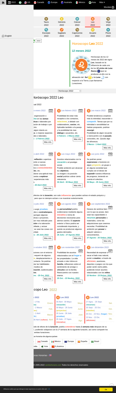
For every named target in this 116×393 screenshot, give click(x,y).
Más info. (55, 151)
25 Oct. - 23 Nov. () (96, 339)
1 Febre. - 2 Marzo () (45, 333)
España (93, 366)
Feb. (58, 333)
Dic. (110, 345)
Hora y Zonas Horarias (46, 380)
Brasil (106, 366)
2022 (12, 2)
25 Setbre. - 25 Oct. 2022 (49, 299)
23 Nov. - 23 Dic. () (96, 345)
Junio (83, 333)
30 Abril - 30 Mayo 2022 (74, 193)
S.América (68, 371)
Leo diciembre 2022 (101, 265)
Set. (110, 328)
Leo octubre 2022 (48, 265)
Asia (92, 2)
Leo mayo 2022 (73, 162)
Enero (57, 328)
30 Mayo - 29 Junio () (71, 333)
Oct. (110, 333)
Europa (52, 2)
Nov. (110, 339)
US (27, 2)
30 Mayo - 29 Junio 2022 (101, 193)
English (7, 36)
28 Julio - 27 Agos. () (71, 345)
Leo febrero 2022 (74, 113)
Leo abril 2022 (46, 162)
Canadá (39, 2)
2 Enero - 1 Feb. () (44, 327)
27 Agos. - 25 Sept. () (97, 327)
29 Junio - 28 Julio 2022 (48, 255)
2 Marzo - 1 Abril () (44, 339)
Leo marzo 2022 (99, 113)
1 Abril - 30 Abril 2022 (47, 199)
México (80, 2)
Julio (84, 339)
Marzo (57, 339)
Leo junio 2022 (99, 162)
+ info (66, 389)
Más (102, 2)
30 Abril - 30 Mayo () (71, 327)
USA (40, 366)
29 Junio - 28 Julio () (71, 339)
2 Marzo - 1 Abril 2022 (100, 153)
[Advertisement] (17, 19)
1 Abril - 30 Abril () (43, 345)
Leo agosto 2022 (73, 218)
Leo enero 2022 (47, 113)
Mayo (83, 328)
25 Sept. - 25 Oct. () (96, 333)
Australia (66, 2)
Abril (58, 345)
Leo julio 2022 (46, 218)
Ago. (84, 345)
